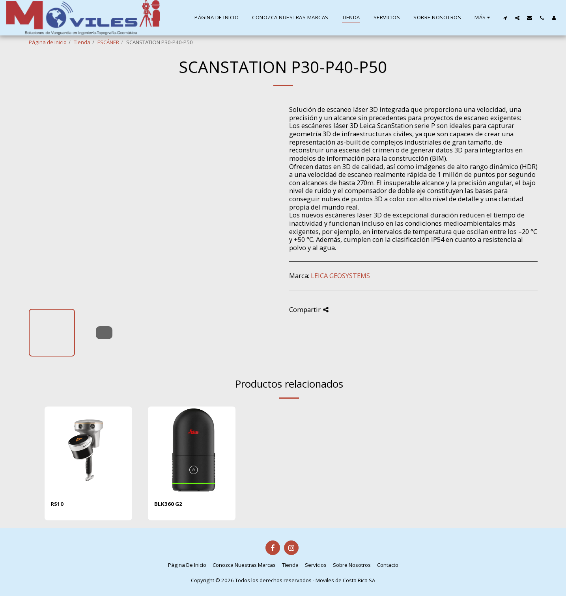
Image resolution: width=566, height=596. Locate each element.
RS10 (57, 503)
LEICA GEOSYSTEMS (340, 275)
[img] (88, 450)
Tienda (82, 42)
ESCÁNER (108, 42)
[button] (505, 17)
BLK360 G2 (168, 503)
